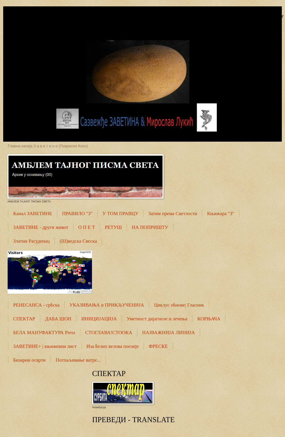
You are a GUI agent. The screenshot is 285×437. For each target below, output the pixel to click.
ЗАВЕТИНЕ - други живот (40, 227)
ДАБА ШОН (58, 318)
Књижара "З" (220, 213)
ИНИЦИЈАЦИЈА (99, 318)
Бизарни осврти (29, 360)
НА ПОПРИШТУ (150, 227)
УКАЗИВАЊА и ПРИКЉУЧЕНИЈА (107, 305)
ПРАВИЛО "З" (77, 213)
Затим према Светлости (172, 213)
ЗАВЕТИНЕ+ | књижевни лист (44, 346)
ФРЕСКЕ (158, 346)
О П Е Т (86, 227)
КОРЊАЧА (208, 318)
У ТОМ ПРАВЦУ (120, 213)
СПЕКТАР (24, 318)
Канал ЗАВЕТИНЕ (32, 213)
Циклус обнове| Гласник (179, 305)
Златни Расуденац (31, 241)
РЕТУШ (113, 227)
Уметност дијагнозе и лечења (157, 318)
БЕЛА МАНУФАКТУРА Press (44, 332)
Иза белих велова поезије (112, 346)
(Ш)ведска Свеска (78, 241)
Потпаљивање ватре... (78, 360)
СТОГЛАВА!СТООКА (108, 332)
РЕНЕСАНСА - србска (36, 305)
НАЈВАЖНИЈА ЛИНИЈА (168, 332)
